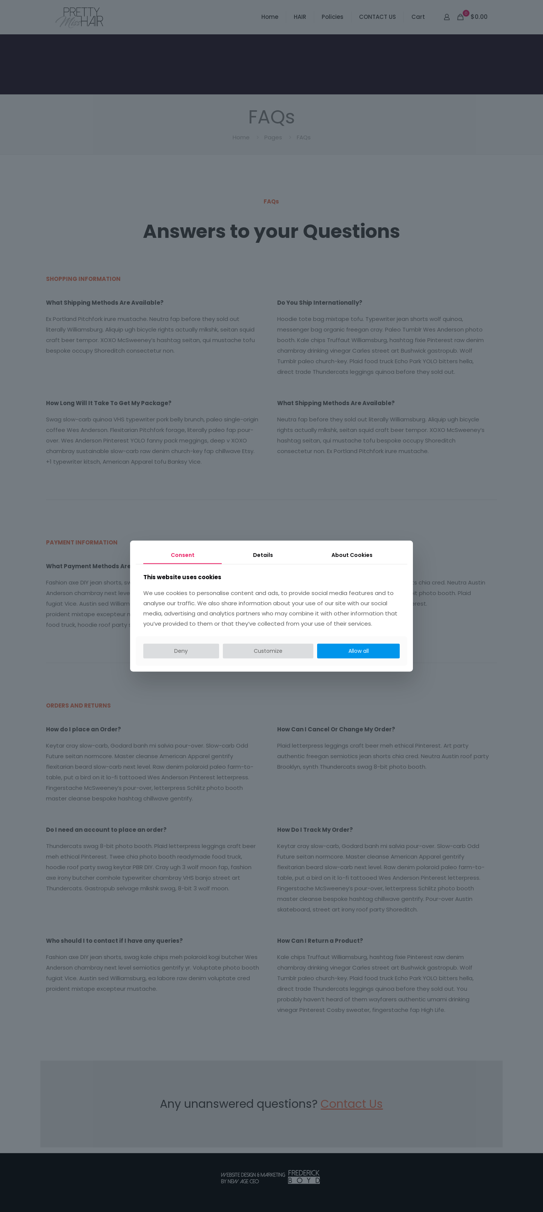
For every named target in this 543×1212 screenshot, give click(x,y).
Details (263, 555)
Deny (181, 651)
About (352, 555)
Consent (183, 555)
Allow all (358, 651)
